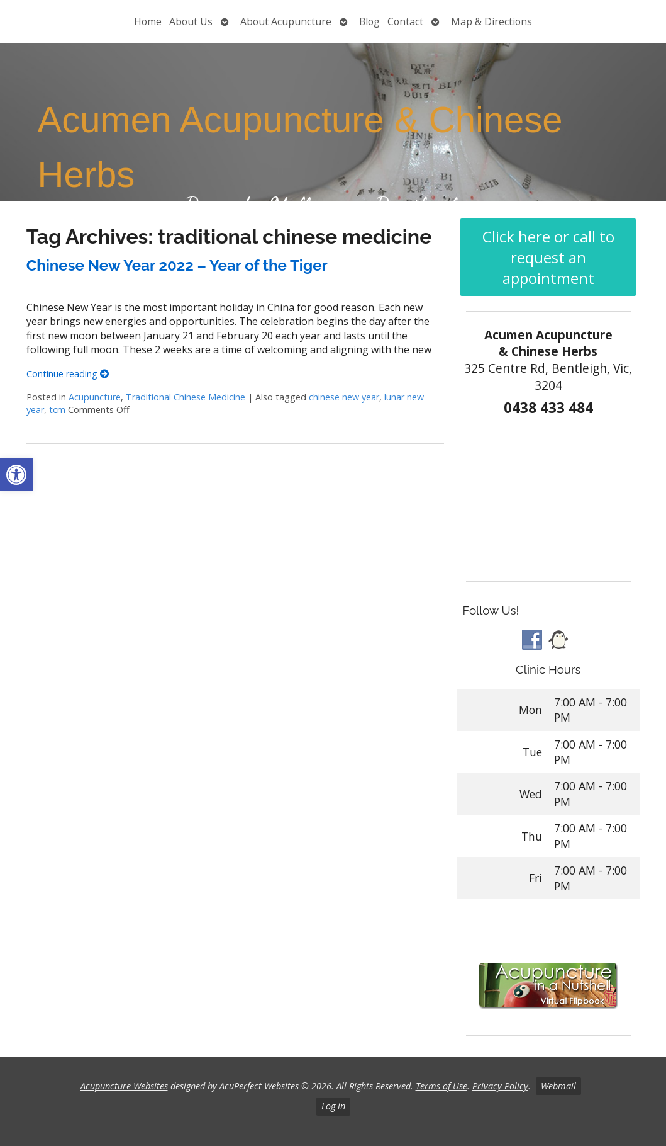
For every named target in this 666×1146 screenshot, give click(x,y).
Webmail (558, 1086)
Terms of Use (441, 1086)
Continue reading (67, 374)
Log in (333, 1106)
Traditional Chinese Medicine (185, 397)
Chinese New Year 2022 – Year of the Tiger (177, 265)
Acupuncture (95, 397)
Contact (405, 21)
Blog (369, 21)
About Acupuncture (285, 21)
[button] (16, 474)
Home (148, 21)
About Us (191, 21)
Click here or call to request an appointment (548, 257)
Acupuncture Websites (124, 1086)
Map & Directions (491, 21)
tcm (57, 410)
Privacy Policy (500, 1086)
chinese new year (344, 397)
